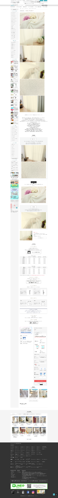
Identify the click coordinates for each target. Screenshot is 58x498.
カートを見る (19, 472)
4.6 (15, 5)
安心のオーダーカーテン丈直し (30, 3)
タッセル (12, 25)
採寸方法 (12, 473)
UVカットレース (13, 54)
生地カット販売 (13, 35)
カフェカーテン (13, 22)
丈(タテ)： (35, 360)
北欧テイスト (13, 144)
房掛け (22, 457)
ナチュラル (13, 148)
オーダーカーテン (26, 8)
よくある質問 (12, 475)
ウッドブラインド (13, 31)
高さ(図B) (36, 344)
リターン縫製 (22, 459)
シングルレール (28, 454)
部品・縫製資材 (13, 32)
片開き (44, 374)
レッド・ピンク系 (14, 131)
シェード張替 (43, 5)
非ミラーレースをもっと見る (33, 400)
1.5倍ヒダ (35, 365)
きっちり (40, 339)
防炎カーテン (13, 48)
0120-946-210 (24, 480)
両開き (41, 374)
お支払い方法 (12, 472)
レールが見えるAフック (41, 369)
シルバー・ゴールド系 (14, 138)
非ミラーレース (13, 52)
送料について (23, 471)
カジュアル (13, 151)
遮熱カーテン (13, 47)
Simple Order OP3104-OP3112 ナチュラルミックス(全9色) (36, 435)
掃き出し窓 (41, 351)
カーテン (23, 8)
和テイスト (13, 154)
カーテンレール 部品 (39, 454)
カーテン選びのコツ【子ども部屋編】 (14, 170)
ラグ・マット (13, 38)
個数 (34, 377)
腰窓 (40, 350)
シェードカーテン (13, 16)
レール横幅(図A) (37, 334)
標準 (40, 340)
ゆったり (40, 341)
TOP (20, 8)
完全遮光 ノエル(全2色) (29, 423)
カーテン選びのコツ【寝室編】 (14, 168)
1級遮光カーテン (13, 44)
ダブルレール (46, 5)
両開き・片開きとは (36, 374)
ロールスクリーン (13, 19)
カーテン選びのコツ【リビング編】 (14, 166)
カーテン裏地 (17, 459)
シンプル (13, 145)
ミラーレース (13, 51)
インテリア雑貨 (23, 461)
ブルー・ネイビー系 (14, 134)
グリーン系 (13, 135)
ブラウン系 (13, 128)
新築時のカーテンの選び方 (14, 162)
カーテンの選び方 (13, 161)
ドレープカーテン (13, 12)
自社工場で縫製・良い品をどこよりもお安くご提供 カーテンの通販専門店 (18, 0)
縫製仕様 (44, 461)
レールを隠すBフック (44, 369)
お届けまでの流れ (13, 474)
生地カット (38, 461)
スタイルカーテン (34, 459)
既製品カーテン (13, 28)
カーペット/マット (34, 461)
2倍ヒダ (38, 365)
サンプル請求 (42, 3)
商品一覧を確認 (29, 439)
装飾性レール (22, 454)
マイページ (19, 471)
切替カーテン (38, 459)
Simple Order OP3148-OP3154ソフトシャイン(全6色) (15, 424)
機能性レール (17, 454)
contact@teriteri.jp (42, 480)
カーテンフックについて (36, 369)
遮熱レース (12, 55)
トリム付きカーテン (45, 459)
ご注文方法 (12, 471)
